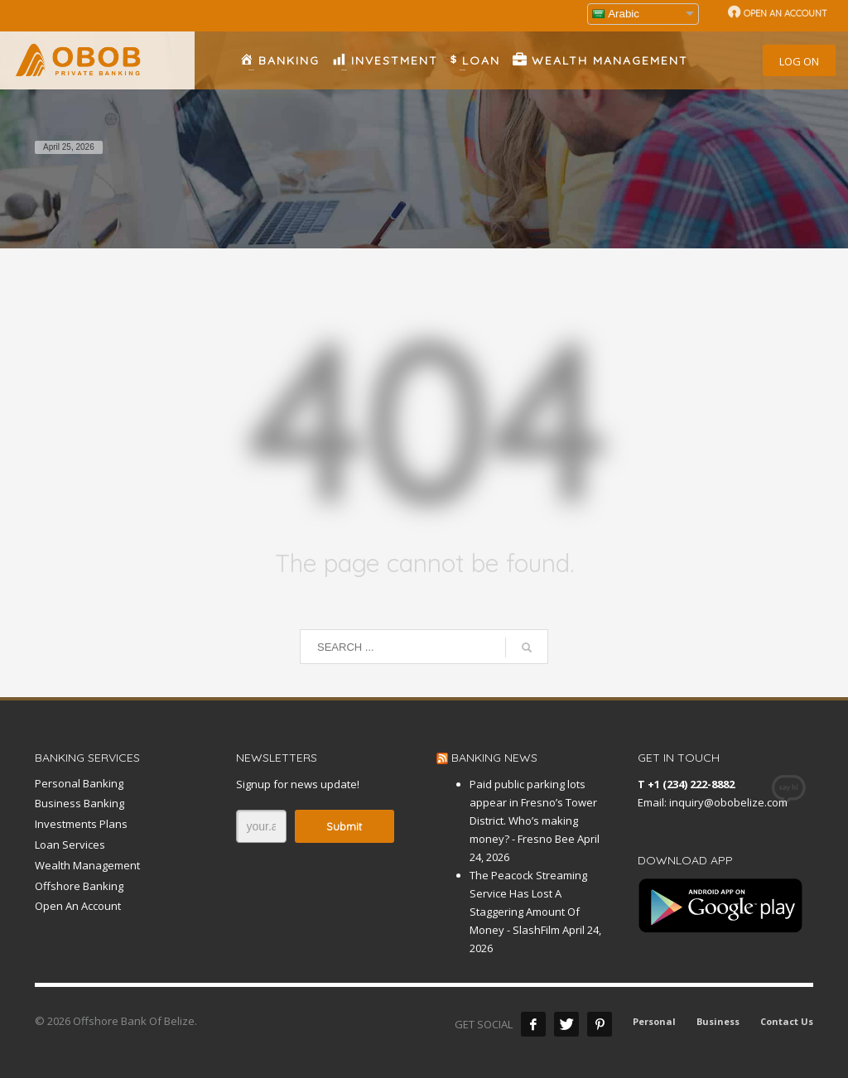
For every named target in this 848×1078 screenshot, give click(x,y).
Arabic (615, 13)
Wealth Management (87, 865)
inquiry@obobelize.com (728, 802)
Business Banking (79, 803)
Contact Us (786, 1021)
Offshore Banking (79, 885)
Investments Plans (81, 823)
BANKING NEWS (494, 757)
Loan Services (70, 844)
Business (718, 1021)
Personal (654, 1021)
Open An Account (78, 905)
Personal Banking (79, 783)
